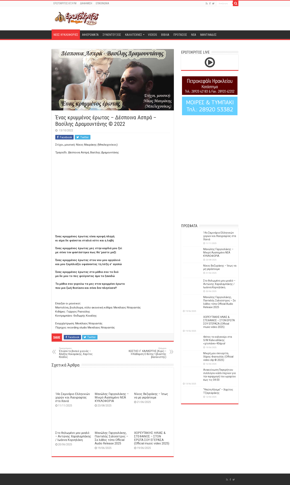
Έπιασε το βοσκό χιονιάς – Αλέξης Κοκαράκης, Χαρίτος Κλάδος (78, 352)
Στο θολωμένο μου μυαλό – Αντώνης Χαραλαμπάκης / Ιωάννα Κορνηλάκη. (73, 436)
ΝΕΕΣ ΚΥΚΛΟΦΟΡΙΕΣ (65, 34)
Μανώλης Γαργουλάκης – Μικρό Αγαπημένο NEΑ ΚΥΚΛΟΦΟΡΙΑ (112, 397)
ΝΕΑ (193, 34)
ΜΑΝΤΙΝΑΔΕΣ (208, 34)
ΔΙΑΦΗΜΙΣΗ (86, 3)
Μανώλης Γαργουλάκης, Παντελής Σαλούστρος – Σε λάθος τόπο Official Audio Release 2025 (111, 438)
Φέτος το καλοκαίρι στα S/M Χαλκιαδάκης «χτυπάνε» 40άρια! (217, 340)
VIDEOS (152, 34)
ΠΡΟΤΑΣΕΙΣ (180, 34)
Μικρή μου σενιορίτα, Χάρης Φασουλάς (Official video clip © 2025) (218, 356)
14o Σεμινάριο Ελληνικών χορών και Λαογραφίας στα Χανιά (72, 397)
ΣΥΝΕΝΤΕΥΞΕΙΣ (112, 34)
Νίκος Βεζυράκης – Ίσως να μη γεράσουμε (151, 395)
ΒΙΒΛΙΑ (165, 34)
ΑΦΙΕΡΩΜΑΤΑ (90, 34)
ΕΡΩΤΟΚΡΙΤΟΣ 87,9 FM (64, 3)
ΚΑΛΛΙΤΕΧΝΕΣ (133, 34)
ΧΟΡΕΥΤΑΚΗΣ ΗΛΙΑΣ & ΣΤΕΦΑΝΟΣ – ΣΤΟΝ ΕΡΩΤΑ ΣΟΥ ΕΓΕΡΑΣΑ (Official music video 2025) (151, 438)
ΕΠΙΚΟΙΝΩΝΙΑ (102, 3)
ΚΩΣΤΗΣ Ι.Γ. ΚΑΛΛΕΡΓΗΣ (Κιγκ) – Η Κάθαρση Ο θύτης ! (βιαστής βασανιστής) (147, 352)
